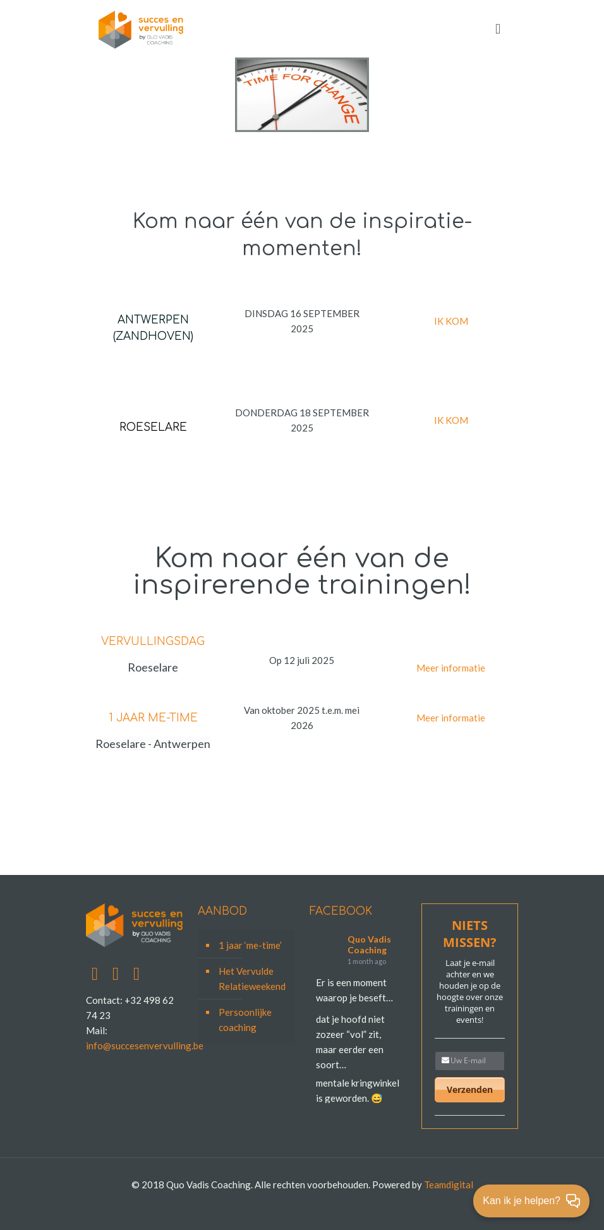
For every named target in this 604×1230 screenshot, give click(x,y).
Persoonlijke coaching (245, 1019)
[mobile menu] (498, 28)
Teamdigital (448, 1184)
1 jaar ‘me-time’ (250, 945)
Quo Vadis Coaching (369, 944)
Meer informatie (450, 667)
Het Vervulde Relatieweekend (252, 978)
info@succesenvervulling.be (144, 1045)
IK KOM (451, 321)
